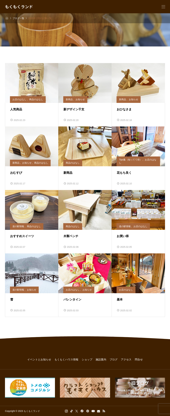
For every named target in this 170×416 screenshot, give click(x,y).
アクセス (126, 359)
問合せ (139, 359)
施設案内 (101, 359)
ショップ (87, 359)
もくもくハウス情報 (66, 359)
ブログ (114, 359)
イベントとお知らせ (39, 359)
